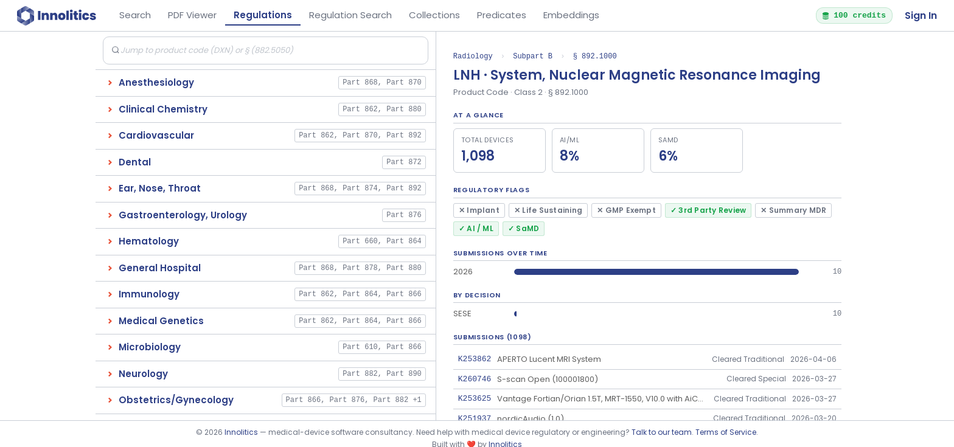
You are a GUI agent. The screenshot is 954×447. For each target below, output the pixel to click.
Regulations (263, 15)
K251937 (475, 418)
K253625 (475, 398)
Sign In (921, 16)
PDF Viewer (192, 15)
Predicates (501, 15)
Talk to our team (662, 432)
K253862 (475, 358)
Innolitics (241, 432)
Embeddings (571, 15)
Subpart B (532, 56)
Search (135, 15)
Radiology (473, 56)
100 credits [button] (853, 15)
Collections (434, 15)
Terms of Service (725, 432)
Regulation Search (350, 15)
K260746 (475, 378)
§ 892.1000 (595, 56)
